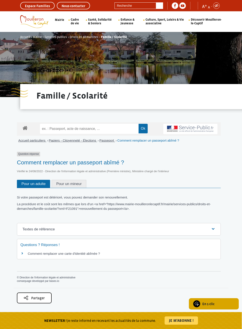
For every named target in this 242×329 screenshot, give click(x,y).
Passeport (107, 140)
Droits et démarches (84, 37)
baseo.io (54, 281)
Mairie (59, 19)
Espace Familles (37, 6)
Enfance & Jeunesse (127, 21)
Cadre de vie (75, 21)
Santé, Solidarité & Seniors (100, 21)
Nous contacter (73, 6)
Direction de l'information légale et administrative (47, 277)
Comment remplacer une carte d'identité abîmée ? (64, 253)
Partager (34, 298)
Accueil (25, 37)
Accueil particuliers (32, 140)
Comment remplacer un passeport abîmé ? (148, 140)
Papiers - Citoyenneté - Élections (73, 140)
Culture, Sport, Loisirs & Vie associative (165, 21)
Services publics (55, 37)
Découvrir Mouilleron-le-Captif (206, 21)
